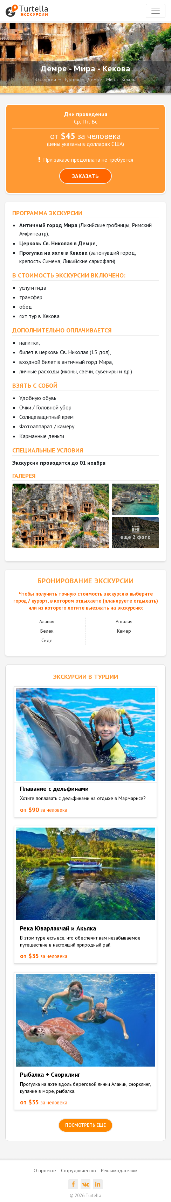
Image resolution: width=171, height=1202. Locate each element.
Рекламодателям (119, 1170)
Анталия (124, 621)
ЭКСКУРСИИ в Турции (85, 677)
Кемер (124, 631)
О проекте (45, 1170)
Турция (71, 79)
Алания (46, 621)
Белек (46, 631)
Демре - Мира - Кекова (112, 79)
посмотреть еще (85, 1125)
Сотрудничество (78, 1170)
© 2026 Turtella (85, 1196)
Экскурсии (45, 79)
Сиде (47, 640)
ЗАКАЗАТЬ (85, 176)
